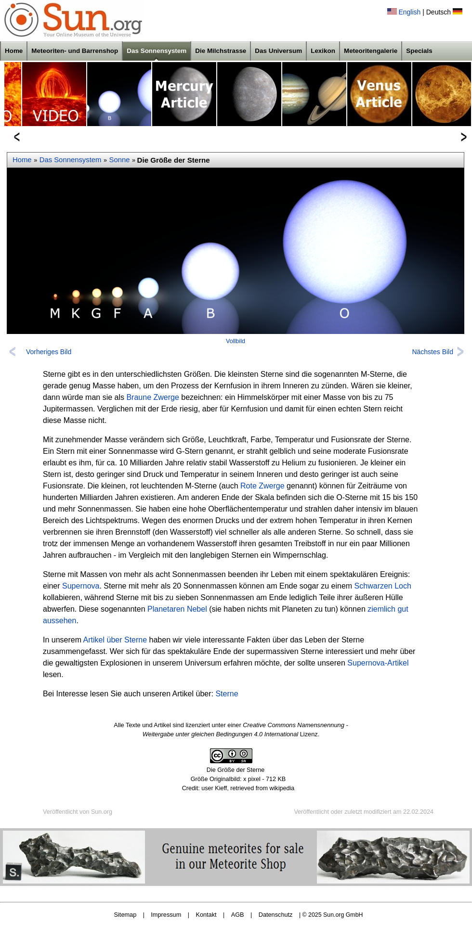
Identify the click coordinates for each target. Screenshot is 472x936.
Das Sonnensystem (156, 50)
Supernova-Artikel (377, 663)
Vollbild (235, 341)
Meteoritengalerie (370, 50)
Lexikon (323, 50)
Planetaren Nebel (177, 609)
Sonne (119, 160)
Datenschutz (276, 914)
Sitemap (125, 914)
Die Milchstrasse (220, 50)
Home (14, 50)
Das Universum (278, 50)
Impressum (166, 914)
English (409, 12)
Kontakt (206, 914)
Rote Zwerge (262, 486)
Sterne (226, 694)
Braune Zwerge (152, 397)
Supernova (80, 586)
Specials (419, 50)
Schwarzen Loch (382, 586)
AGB (237, 914)
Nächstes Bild (432, 352)
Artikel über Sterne (115, 640)
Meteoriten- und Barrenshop (74, 50)
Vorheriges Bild (48, 352)
